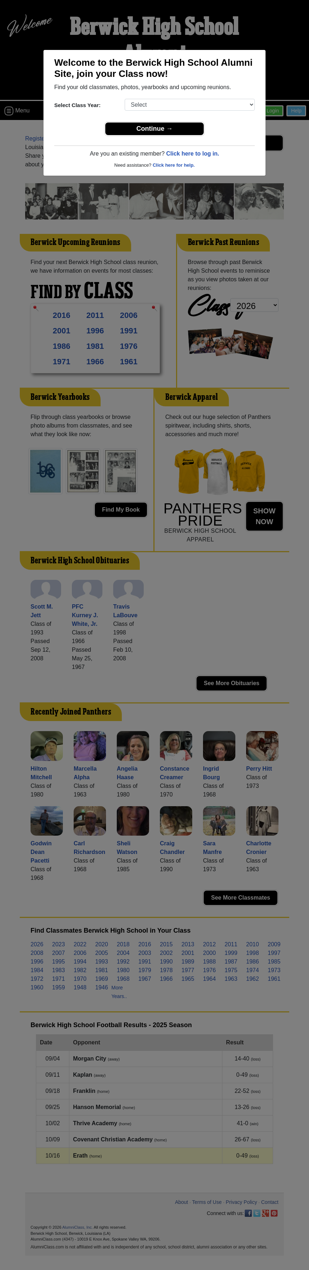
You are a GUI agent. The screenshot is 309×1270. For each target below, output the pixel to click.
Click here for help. (174, 165)
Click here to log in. (192, 154)
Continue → (155, 128)
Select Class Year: (77, 105)
